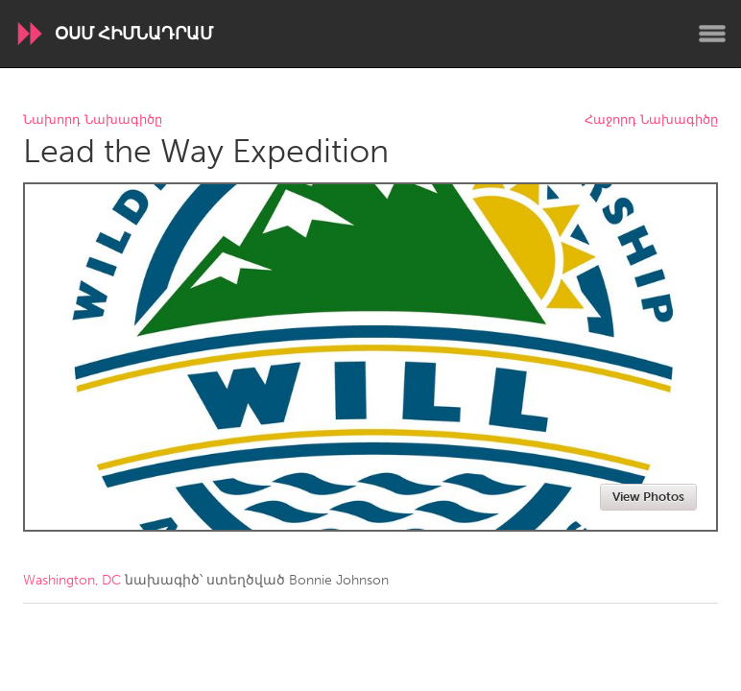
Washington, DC (72, 580)
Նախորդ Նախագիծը (92, 120)
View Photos (648, 496)
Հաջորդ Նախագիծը (651, 120)
